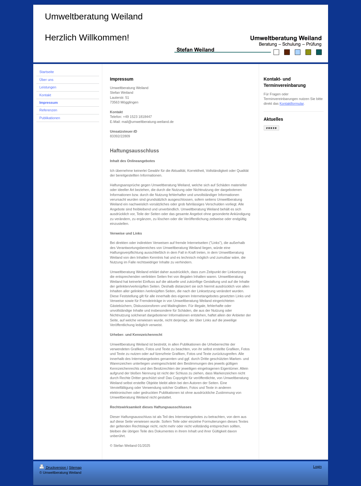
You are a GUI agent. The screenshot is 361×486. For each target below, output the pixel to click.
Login (317, 466)
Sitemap (75, 467)
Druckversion (53, 467)
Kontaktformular (291, 103)
